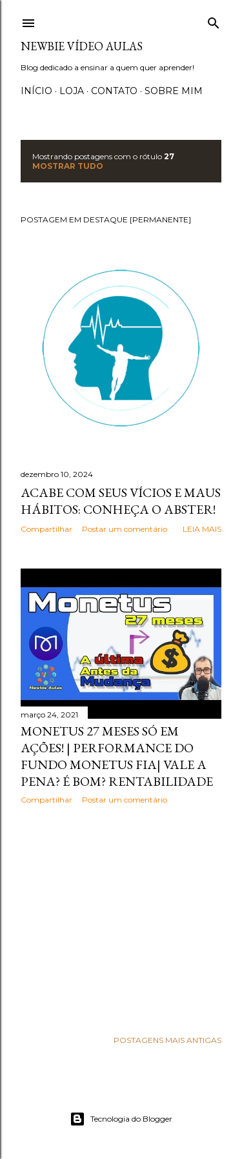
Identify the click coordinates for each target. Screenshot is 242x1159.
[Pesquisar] (213, 20)
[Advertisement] (121, 917)
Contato (114, 91)
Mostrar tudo (67, 166)
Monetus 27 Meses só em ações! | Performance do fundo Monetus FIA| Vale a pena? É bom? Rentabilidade (117, 756)
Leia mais (202, 529)
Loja (71, 91)
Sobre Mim (174, 91)
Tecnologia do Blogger (121, 1119)
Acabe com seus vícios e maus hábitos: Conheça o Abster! (121, 501)
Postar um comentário (124, 529)
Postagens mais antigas (167, 1040)
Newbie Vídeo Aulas (82, 46)
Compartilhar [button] (46, 529)
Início (36, 91)
